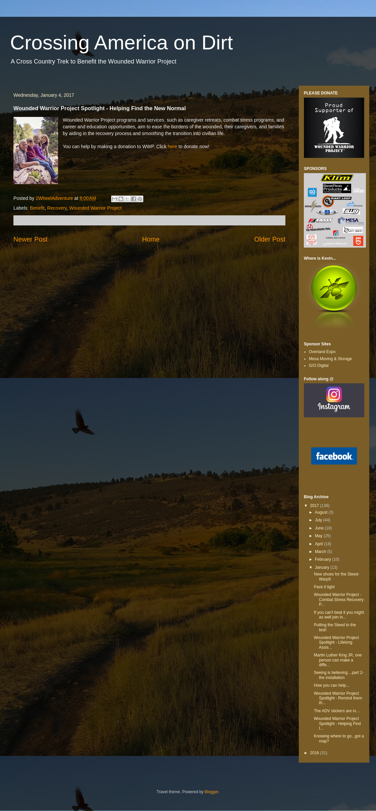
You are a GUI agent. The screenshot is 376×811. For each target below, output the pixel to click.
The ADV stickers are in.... (337, 711)
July (319, 520)
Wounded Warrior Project (95, 208)
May (319, 535)
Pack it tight (324, 587)
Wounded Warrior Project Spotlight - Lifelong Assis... (336, 642)
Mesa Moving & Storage (330, 358)
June (320, 528)
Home (150, 239)
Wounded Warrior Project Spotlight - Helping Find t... (337, 723)
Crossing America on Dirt (121, 42)
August (322, 512)
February (323, 559)
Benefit (37, 208)
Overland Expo (322, 351)
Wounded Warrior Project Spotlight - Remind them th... (338, 698)
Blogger (211, 791)
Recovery (56, 208)
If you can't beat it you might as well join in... (339, 615)
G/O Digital (319, 365)
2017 (315, 505)
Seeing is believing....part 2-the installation (339, 675)
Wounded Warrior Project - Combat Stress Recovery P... (339, 599)
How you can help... (331, 685)
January (322, 567)
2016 (315, 753)
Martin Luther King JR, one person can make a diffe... (338, 660)
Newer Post (30, 239)
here (172, 146)
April (319, 544)
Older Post (269, 239)
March (321, 551)
